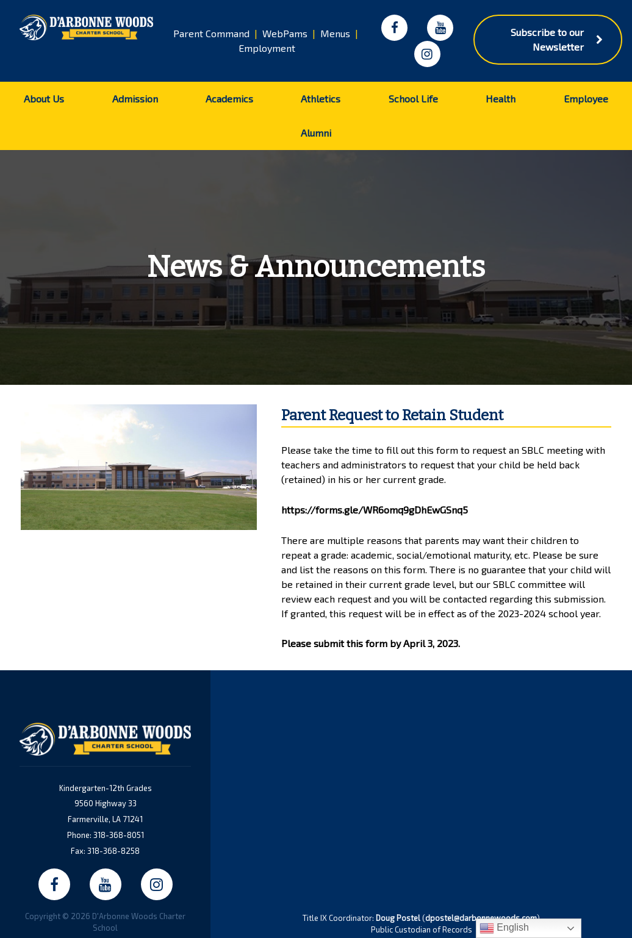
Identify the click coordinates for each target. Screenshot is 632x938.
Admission (135, 98)
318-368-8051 (118, 835)
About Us (44, 98)
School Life (413, 98)
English (504, 928)
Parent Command (211, 33)
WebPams (284, 33)
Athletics (320, 98)
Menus (335, 33)
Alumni (316, 132)
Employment (267, 48)
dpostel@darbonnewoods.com (481, 918)
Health (500, 98)
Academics (229, 98)
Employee (586, 98)
